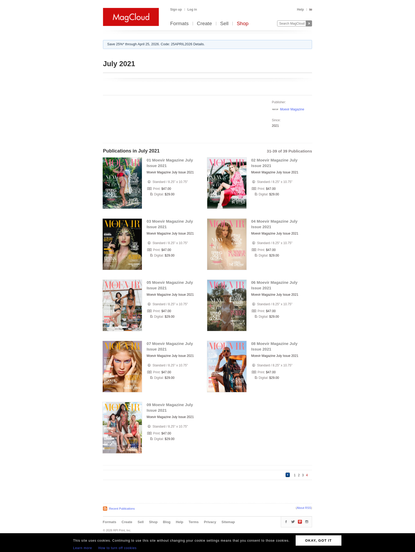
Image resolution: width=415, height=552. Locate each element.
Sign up (176, 9)
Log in (192, 9)
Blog (166, 522)
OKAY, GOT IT (318, 540)
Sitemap (228, 522)
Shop (242, 23)
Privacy (210, 522)
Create (204, 23)
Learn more (82, 548)
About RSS (304, 507)
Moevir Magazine (292, 109)
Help (300, 9)
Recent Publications (122, 508)
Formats (179, 23)
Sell (224, 23)
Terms (193, 522)
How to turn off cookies (117, 548)
